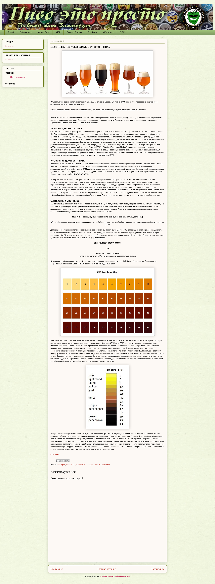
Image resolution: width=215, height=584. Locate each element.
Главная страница (106, 569)
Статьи (97, 465)
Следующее (56, 569)
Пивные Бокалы (74, 32)
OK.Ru (123, 32)
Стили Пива (43, 32)
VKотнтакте (108, 32)
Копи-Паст (70, 465)
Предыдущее (158, 569)
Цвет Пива (105, 465)
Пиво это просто (18, 77)
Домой (11, 32)
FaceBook (92, 32)
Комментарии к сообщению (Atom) (115, 576)
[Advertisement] (107, 553)
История (61, 465)
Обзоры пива (26, 32)
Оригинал (54, 454)
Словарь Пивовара (84, 465)
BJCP (58, 32)
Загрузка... (9, 46)
